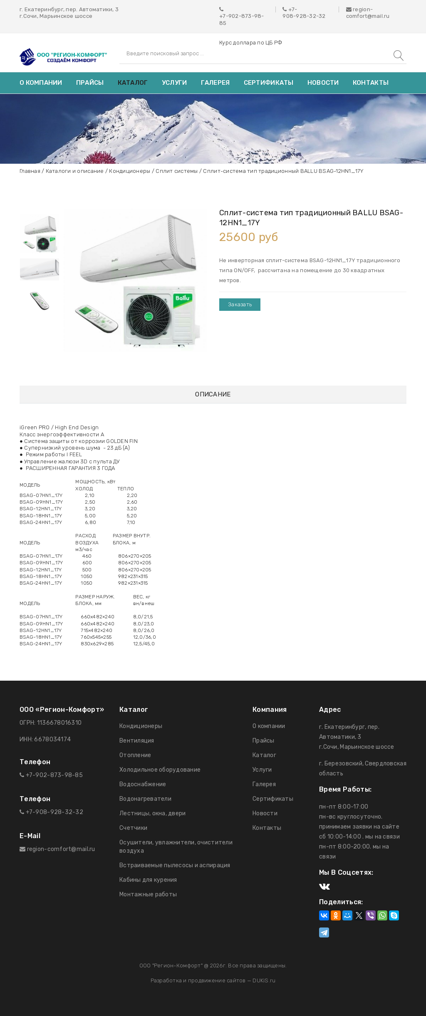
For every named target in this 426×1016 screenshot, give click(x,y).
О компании (41, 82)
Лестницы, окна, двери (152, 813)
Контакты (371, 82)
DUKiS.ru (264, 980)
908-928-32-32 (303, 16)
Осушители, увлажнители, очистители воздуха (176, 846)
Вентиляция (136, 740)
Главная (30, 171)
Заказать (240, 304)
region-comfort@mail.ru (368, 12)
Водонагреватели (145, 798)
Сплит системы (177, 171)
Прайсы (90, 82)
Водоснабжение (142, 784)
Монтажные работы (148, 894)
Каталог (133, 82)
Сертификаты (269, 82)
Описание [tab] (213, 395)
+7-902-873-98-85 (241, 19)
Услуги (174, 82)
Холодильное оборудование (160, 769)
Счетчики (133, 827)
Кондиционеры (129, 171)
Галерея (215, 82)
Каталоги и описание (75, 171)
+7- (292, 9)
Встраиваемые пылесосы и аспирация (174, 865)
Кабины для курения (148, 879)
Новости (323, 82)
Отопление (135, 755)
